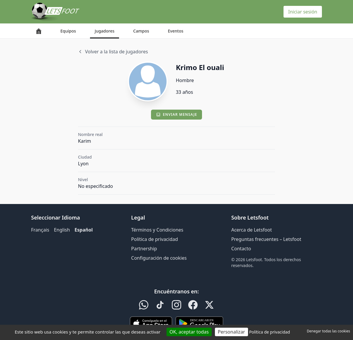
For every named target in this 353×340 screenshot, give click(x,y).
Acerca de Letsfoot (251, 230)
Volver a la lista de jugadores (113, 51)
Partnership (144, 248)
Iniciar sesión (302, 11)
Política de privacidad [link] (269, 332)
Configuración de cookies (158, 258)
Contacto (241, 248)
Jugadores (104, 31)
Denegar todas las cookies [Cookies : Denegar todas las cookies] (328, 331)
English (62, 230)
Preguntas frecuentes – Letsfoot (266, 239)
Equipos (68, 31)
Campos (141, 31)
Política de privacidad (154, 239)
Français (40, 230)
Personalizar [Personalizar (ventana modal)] (231, 332)
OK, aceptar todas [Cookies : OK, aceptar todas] (189, 332)
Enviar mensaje (176, 114)
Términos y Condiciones (157, 230)
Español (83, 230)
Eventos (176, 31)
